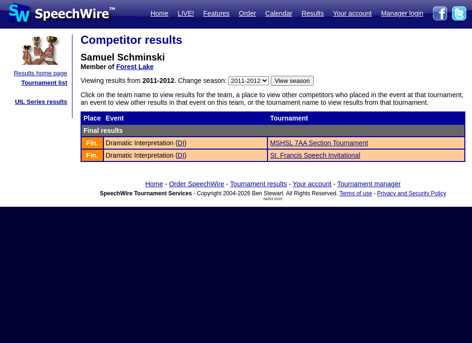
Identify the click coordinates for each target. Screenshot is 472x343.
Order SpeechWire (196, 184)
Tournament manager (368, 184)
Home (159, 13)
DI (181, 143)
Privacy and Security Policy (411, 193)
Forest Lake (135, 67)
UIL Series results (41, 101)
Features (216, 13)
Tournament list (44, 82)
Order (247, 13)
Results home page (40, 73)
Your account (352, 13)
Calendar (278, 13)
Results (313, 13)
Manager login (402, 13)
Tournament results (258, 184)
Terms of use (355, 193)
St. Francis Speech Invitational (315, 155)
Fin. (92, 143)
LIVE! (186, 13)
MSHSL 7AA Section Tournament (319, 143)
